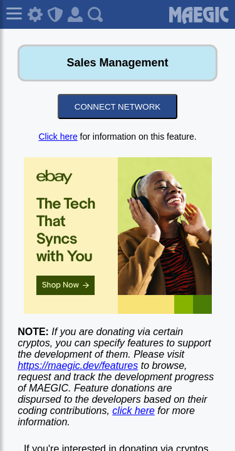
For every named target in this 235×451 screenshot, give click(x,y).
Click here (57, 137)
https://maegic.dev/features (78, 365)
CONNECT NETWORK (117, 106)
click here (133, 410)
